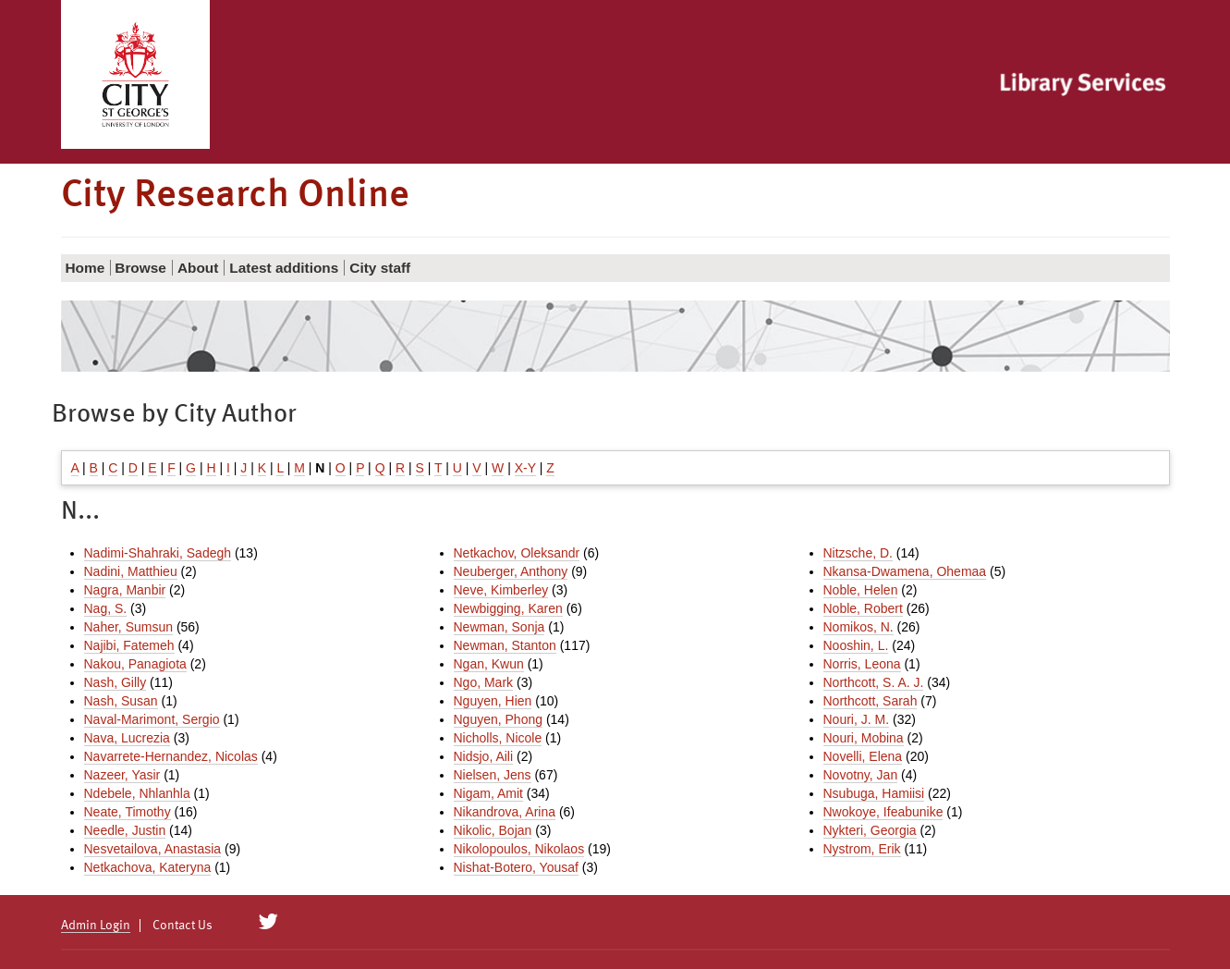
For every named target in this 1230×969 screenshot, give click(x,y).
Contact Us (182, 925)
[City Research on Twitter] (267, 922)
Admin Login (95, 925)
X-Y (525, 467)
